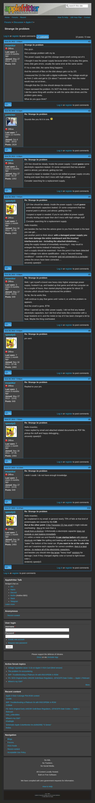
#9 (89, 468)
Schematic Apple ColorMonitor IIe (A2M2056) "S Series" (28, 725)
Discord (13, 593)
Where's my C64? (15, 681)
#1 (89, 42)
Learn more (10, 604)
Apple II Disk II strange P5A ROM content (22, 696)
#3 (89, 156)
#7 (89, 379)
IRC (12, 587)
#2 (89, 111)
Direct (39, 657)
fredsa (8, 728)
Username (10, 627)
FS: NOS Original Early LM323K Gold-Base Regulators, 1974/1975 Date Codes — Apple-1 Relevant (48, 678)
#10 (89, 508)
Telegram (14, 601)
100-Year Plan (76, 17)
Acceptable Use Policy (17, 752)
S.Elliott (9, 705)
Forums (15, 17)
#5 (89, 274)
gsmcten (10, 114)
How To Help (63, 17)
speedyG (10, 200)
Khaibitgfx (10, 721)
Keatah (9, 160)
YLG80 (9, 699)
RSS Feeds (12, 746)
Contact (87, 17)
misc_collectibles (13, 715)
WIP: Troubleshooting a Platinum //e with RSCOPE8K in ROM (33, 675)
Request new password (17, 643)
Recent (23, 17)
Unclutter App (52, 657)
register (15, 36)
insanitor (10, 45)
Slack (12, 598)
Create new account (16, 639)
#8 (89, 419)
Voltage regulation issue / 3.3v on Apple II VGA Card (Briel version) (35, 668)
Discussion (18, 22)
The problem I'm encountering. (20, 671)
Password (10, 633)
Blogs (10, 739)
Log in (6, 36)
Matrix (12, 590)
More (88, 685)
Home (7, 17)
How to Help (47, 786)
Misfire (13, 595)
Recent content (14, 615)
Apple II (29, 22)
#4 (89, 197)
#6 (89, 331)
